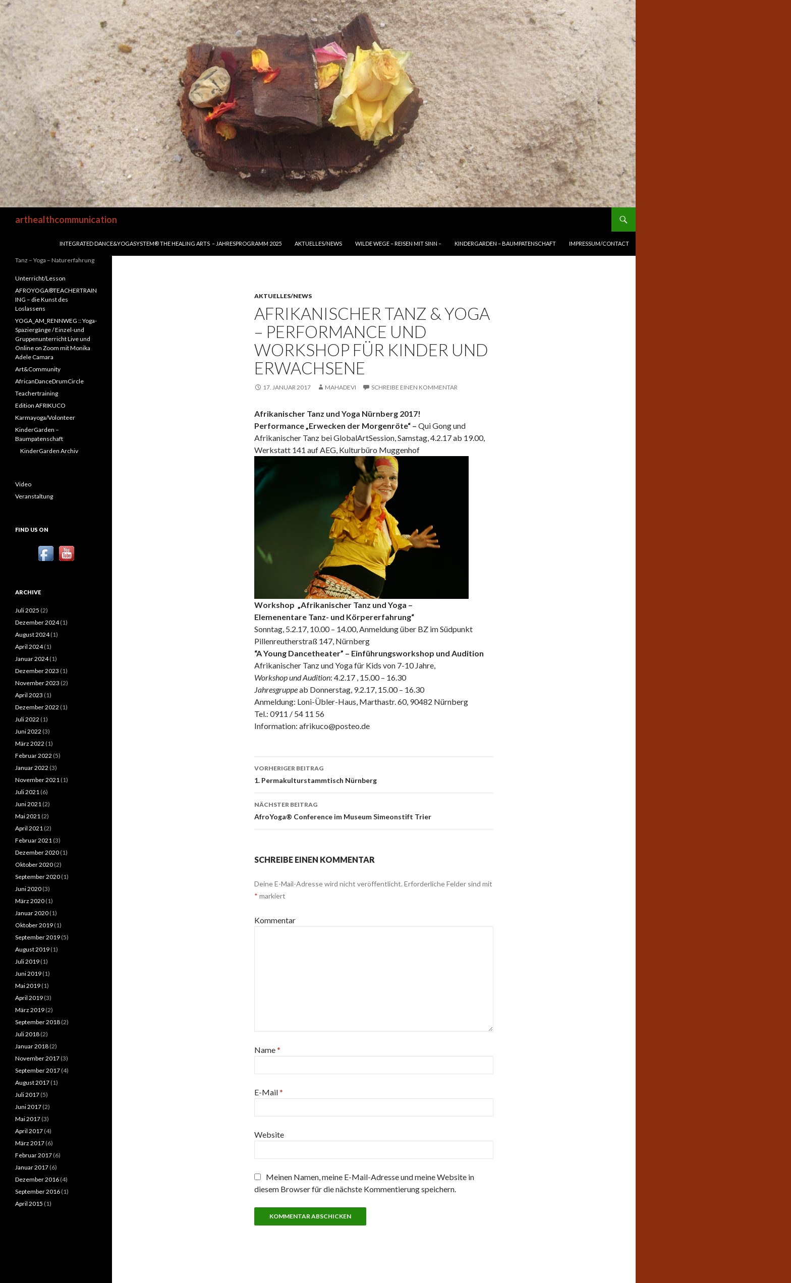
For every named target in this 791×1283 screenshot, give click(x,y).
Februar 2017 (33, 1155)
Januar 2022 (31, 767)
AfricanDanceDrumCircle (49, 381)
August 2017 (32, 1082)
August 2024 (32, 634)
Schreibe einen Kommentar (414, 387)
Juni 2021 (28, 804)
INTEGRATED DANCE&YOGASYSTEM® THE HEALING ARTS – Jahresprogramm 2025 (170, 243)
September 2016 (37, 1191)
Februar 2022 (33, 755)
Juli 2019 (27, 961)
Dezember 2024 (37, 622)
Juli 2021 (27, 792)
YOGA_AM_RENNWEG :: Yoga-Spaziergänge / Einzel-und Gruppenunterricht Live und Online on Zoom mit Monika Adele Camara (56, 339)
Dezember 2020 (37, 852)
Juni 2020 (28, 888)
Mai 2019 (27, 985)
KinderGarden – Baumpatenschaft (505, 243)
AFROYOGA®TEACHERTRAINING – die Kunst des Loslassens (56, 299)
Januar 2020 (31, 913)
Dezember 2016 (37, 1179)
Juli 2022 (27, 719)
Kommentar (275, 920)
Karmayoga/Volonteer (45, 417)
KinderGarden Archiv (49, 451)
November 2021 (37, 780)
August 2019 (32, 949)
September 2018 (37, 1022)
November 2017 (37, 1058)
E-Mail (268, 1092)
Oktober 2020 (34, 864)
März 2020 (29, 901)
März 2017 (29, 1143)
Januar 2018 (31, 1046)
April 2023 (29, 695)
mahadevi (340, 387)
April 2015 (29, 1203)
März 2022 (29, 743)
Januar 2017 (31, 1167)
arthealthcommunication (66, 219)
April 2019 (29, 997)
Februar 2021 (33, 840)
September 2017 (37, 1070)
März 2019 (29, 1010)
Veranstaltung (34, 496)
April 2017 (29, 1131)
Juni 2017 (28, 1106)
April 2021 (29, 828)
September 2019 (37, 937)
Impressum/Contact (599, 243)
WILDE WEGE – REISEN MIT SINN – (398, 243)
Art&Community (38, 369)
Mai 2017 (27, 1119)
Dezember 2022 (37, 707)
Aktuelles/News (318, 243)
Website (269, 1134)
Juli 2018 (27, 1034)
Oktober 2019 (34, 925)
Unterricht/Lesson (40, 278)
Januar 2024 (31, 658)
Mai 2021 (27, 816)
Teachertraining (36, 393)
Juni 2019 (28, 973)
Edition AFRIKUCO (40, 405)
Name (267, 1049)
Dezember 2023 (37, 671)
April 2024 (29, 646)
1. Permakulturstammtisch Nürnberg (373, 773)
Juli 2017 (27, 1094)
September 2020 (37, 876)
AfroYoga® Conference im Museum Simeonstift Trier (373, 810)
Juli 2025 (27, 610)
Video (23, 484)
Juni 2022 (28, 731)
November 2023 (37, 683)
